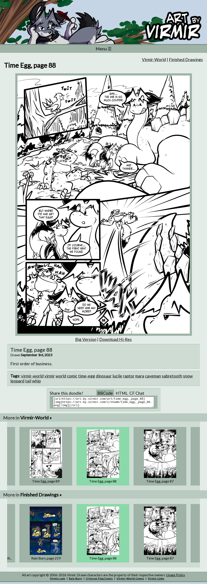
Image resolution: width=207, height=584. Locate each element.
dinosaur (104, 375)
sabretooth (172, 375)
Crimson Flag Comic (99, 580)
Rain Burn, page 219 (46, 560)
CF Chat (136, 393)
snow (188, 375)
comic (72, 375)
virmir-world (32, 375)
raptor (128, 375)
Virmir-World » (36, 419)
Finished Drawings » (41, 496)
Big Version (85, 339)
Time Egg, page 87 (160, 483)
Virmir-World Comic (130, 580)
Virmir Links (156, 580)
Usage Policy (175, 577)
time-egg (86, 375)
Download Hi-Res (115, 339)
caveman (153, 375)
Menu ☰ (104, 48)
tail (28, 380)
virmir (49, 375)
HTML (122, 393)
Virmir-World (154, 59)
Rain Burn (75, 580)
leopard (17, 380)
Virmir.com (57, 580)
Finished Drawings (186, 59)
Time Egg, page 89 (45, 483)
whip (36, 380)
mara (139, 375)
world (61, 375)
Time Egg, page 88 (103, 483)
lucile (117, 375)
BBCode (105, 393)
